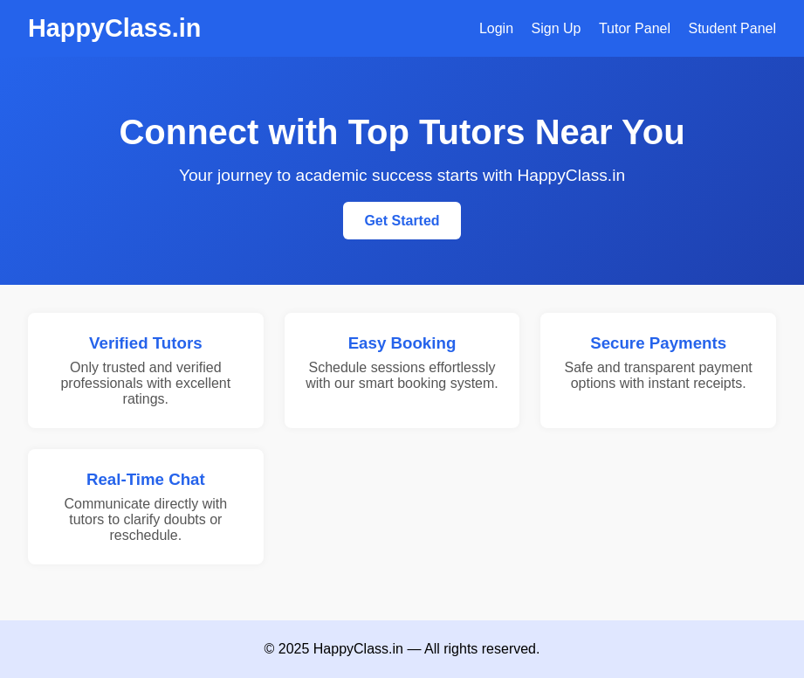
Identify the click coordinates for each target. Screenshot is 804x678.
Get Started (401, 220)
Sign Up (556, 28)
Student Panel (732, 28)
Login (496, 28)
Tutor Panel (634, 28)
